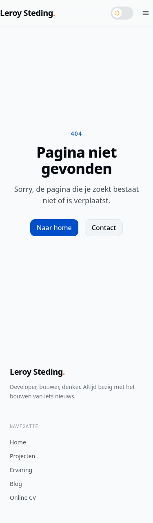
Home (18, 442)
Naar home (54, 227)
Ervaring (21, 470)
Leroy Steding (27, 12)
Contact (104, 227)
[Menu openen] (145, 13)
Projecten (22, 456)
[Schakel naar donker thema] (122, 13)
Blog (16, 484)
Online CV (23, 497)
